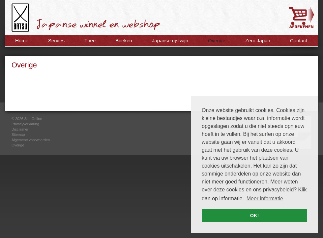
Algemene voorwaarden (31, 140)
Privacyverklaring (25, 124)
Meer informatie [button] (265, 198)
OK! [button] (254, 215)
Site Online (33, 119)
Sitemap (18, 135)
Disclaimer (20, 129)
